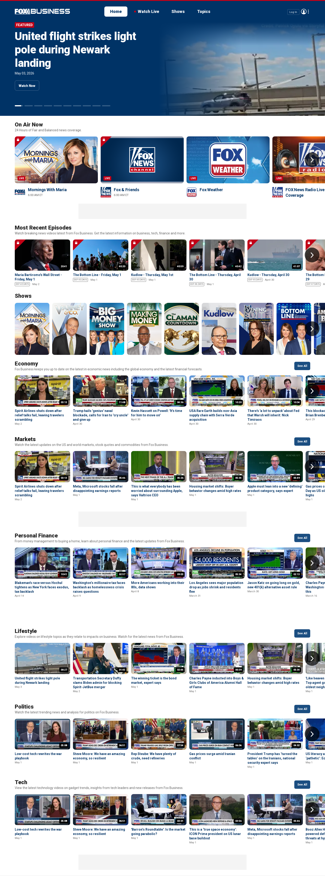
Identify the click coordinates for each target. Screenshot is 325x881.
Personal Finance (36, 535)
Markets (25, 439)
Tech (21, 758)
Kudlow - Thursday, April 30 (268, 275)
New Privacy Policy (46, 862)
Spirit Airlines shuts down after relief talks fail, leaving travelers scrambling (39, 415)
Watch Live (148, 11)
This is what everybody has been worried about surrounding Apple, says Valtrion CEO (157, 491)
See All (302, 366)
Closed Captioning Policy (164, 862)
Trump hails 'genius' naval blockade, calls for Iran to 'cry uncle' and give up (100, 415)
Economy (26, 363)
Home (116, 11)
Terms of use (81, 862)
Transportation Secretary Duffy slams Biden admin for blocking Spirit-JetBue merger (97, 658)
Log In (293, 11)
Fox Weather (211, 189)
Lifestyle (26, 607)
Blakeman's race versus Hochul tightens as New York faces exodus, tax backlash (42, 587)
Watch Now (27, 86)
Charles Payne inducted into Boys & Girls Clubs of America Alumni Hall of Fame (216, 658)
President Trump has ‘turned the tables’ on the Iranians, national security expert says (272, 734)
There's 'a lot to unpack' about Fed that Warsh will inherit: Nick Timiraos (273, 415)
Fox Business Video (42, 11)
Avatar (304, 11)
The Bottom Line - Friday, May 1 (97, 275)
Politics (24, 682)
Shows (178, 11)
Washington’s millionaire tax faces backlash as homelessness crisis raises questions (99, 587)
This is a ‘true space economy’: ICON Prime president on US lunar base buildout (215, 809)
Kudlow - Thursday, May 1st (152, 275)
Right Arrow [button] (312, 159)
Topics (203, 11)
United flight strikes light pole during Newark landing (75, 50)
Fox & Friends (126, 189)
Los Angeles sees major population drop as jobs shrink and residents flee (216, 587)
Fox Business (15, 864)
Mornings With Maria (47, 189)
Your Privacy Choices (117, 862)
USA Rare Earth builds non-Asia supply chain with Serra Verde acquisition (213, 415)
